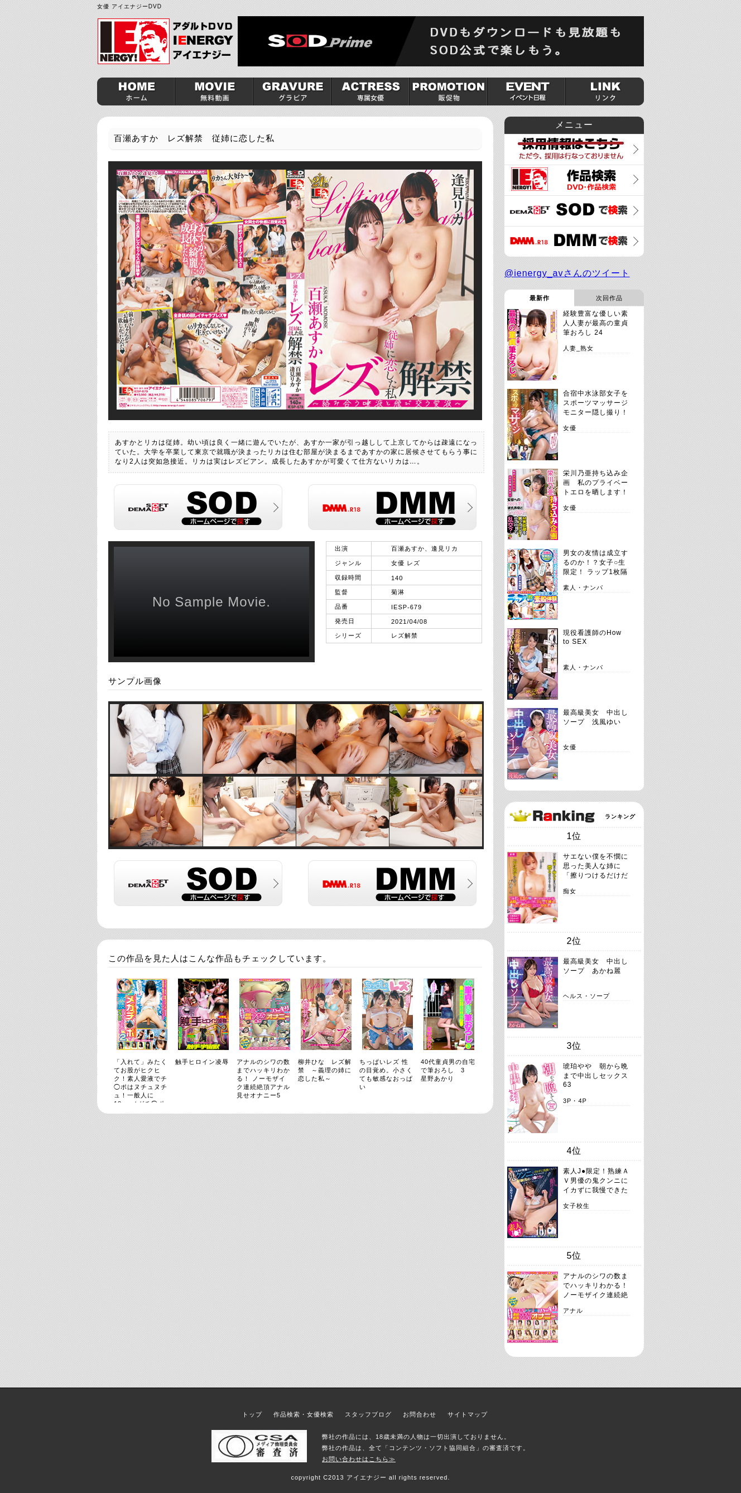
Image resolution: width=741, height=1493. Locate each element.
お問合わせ (419, 1414)
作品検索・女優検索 (303, 1414)
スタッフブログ (368, 1414)
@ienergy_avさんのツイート (567, 273)
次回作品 (609, 298)
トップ (252, 1414)
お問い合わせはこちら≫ (359, 1459)
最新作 (540, 298)
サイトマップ (468, 1414)
